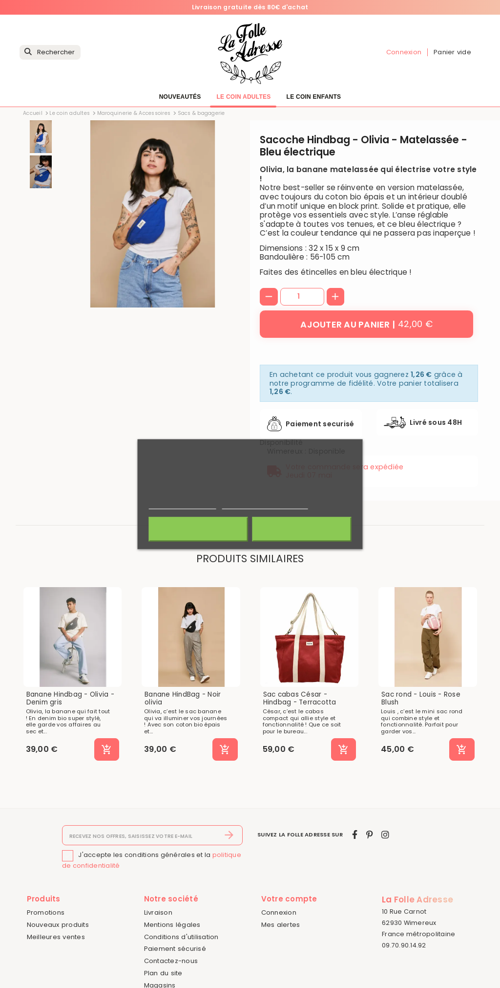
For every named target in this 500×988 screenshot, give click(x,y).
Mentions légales (172, 924)
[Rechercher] (50, 52)
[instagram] (385, 834)
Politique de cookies (182, 504)
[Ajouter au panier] (366, 324)
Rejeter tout (198, 529)
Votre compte (289, 899)
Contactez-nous (171, 961)
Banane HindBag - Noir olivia (183, 698)
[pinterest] (369, 834)
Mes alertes (280, 924)
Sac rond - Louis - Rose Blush (420, 698)
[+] (336, 297)
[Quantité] (302, 297)
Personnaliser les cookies (265, 504)
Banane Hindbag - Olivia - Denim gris (70, 698)
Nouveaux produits (58, 924)
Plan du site (163, 973)
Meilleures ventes (56, 937)
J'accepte (301, 529)
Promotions (46, 912)
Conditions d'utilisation (181, 937)
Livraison (158, 912)
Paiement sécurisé (175, 948)
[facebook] (355, 834)
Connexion (278, 912)
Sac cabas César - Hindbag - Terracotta (299, 698)
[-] (269, 297)
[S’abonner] (229, 835)
